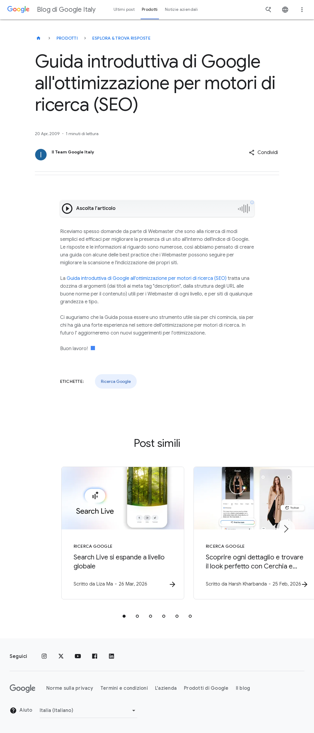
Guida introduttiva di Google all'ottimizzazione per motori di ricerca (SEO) (147, 278)
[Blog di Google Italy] (38, 38)
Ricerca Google (116, 381)
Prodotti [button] (150, 9)
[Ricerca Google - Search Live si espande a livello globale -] (78, 534)
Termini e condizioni (124, 688)
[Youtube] (78, 656)
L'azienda (166, 688)
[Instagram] (44, 656)
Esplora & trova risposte (121, 38)
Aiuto (21, 710)
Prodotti (67, 38)
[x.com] (61, 656)
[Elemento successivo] (286, 529)
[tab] (124, 616)
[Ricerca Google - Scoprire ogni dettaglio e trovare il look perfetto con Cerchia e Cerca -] (235, 534)
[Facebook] (94, 656)
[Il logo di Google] (22, 688)
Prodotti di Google (206, 688)
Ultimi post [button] (124, 9)
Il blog (243, 688)
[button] (263, 152)
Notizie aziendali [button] (181, 9)
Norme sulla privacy (69, 688)
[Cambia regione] (88, 710)
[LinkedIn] (111, 656)
